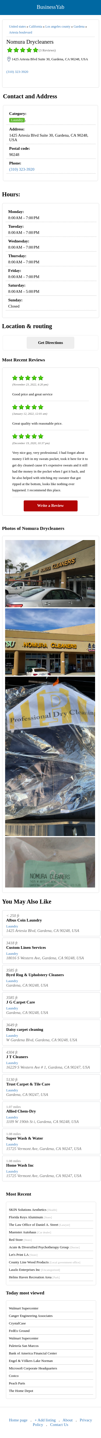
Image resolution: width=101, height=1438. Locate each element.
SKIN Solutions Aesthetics (33, 1210)
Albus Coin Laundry (24, 920)
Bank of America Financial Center (33, 1353)
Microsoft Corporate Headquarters (33, 1368)
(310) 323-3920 (17, 72)
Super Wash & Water (24, 1138)
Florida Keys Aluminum (30, 1217)
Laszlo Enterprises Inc (34, 1270)
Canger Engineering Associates (31, 1316)
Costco (14, 1376)
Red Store (20, 1240)
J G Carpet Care (20, 1002)
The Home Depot (21, 1391)
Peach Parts (17, 1383)
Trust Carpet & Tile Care (28, 1084)
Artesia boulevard (20, 32)
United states (17, 26)
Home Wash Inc (20, 1165)
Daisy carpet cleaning (24, 1029)
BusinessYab (50, 7)
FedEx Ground (19, 1331)
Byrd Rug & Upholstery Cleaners (35, 975)
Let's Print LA (23, 1255)
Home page (18, 1420)
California (35, 26)
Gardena (79, 26)
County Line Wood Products (44, 1262)
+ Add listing (44, 1420)
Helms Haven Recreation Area (34, 1277)
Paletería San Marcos (24, 1346)
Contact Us (59, 1424)
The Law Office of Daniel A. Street (39, 1225)
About (67, 1420)
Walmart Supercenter (24, 1308)
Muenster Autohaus (30, 1232)
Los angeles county (57, 26)
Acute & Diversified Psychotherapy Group (44, 1247)
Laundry (17, 120)
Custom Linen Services (26, 947)
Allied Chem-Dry (21, 1111)
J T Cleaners (17, 1057)
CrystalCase (17, 1323)
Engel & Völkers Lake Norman (31, 1361)
